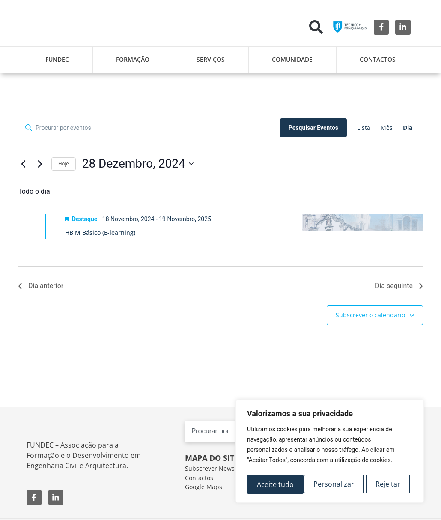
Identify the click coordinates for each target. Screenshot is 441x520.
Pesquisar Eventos (313, 127)
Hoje (63, 164)
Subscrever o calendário (370, 315)
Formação (132, 59)
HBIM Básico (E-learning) (100, 232)
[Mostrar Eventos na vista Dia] (407, 127)
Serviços (211, 59)
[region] (329, 453)
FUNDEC (57, 59)
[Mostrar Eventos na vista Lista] (363, 127)
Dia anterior (40, 286)
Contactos (378, 59)
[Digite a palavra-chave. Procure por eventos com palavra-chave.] (149, 127)
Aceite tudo (384, 484)
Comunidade (292, 59)
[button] (316, 27)
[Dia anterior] (23, 164)
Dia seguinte (399, 286)
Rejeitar (331, 484)
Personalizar (276, 484)
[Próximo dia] (40, 164)
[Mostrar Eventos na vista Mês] (387, 127)
